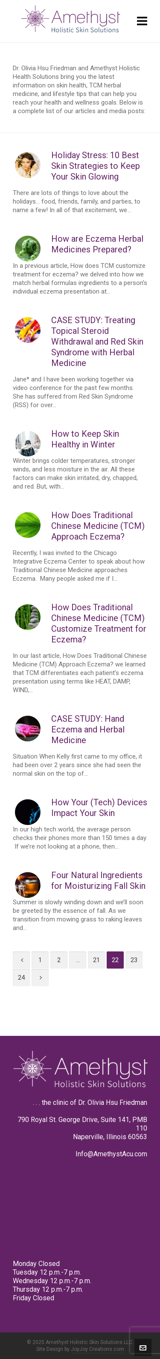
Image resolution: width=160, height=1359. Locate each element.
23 (134, 960)
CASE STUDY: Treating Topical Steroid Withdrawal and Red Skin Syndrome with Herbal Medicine (97, 341)
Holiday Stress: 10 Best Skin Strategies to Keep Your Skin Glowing (95, 166)
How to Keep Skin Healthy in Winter (85, 439)
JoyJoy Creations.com (97, 1349)
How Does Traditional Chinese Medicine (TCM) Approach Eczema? (98, 526)
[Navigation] (142, 21)
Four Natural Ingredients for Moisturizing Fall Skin (98, 880)
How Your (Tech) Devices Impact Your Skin (99, 807)
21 (96, 960)
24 (21, 977)
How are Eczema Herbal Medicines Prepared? (97, 244)
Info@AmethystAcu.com (111, 1154)
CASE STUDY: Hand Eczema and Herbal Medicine (88, 729)
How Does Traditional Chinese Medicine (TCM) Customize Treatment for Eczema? (98, 623)
